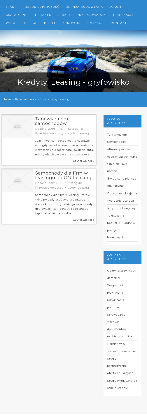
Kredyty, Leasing (57, 99)
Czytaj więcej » (83, 161)
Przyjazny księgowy (121, 208)
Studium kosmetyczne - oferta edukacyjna (120, 366)
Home (7, 99)
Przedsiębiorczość (28, 99)
